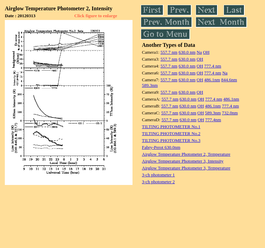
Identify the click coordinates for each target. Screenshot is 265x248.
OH (206, 52)
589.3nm (150, 85)
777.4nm (213, 119)
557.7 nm (168, 52)
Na (199, 52)
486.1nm (212, 79)
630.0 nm (186, 52)
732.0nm (230, 112)
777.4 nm (212, 66)
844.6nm (229, 79)
